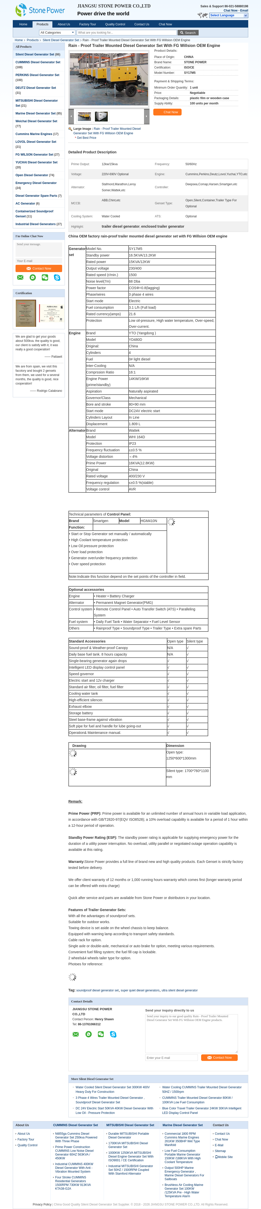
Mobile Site (224, 1157)
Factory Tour (87, 24)
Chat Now (230, 10)
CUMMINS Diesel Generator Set (38, 62)
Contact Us (142, 24)
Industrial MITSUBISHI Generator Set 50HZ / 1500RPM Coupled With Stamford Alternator (130, 1169)
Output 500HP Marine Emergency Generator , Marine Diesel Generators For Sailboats (184, 1173)
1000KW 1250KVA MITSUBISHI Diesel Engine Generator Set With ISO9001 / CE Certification (131, 1156)
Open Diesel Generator (32, 175)
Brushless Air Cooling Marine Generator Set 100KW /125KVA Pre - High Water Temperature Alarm (184, 1190)
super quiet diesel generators (140, 990)
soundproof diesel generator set (97, 990)
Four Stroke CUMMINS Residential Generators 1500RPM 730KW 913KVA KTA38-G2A (73, 1183)
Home (23, 24)
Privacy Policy (42, 1204)
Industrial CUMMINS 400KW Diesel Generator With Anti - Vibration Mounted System (74, 1167)
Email (244, 10)
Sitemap (220, 1151)
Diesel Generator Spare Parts (36, 196)
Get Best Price (86, 138)
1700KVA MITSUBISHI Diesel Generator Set (128, 1145)
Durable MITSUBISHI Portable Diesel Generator (128, 1135)
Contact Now (39, 268)
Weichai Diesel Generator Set (36, 121)
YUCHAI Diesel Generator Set (36, 162)
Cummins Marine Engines (34, 134)
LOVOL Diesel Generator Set (36, 142)
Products (42, 24)
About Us (64, 24)
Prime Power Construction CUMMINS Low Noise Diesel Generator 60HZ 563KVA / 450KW (74, 1152)
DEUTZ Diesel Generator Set (36, 88)
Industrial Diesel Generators (36, 224)
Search (190, 33)
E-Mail (219, 1145)
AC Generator (25, 203)
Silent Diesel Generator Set (61, 40)
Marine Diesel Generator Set (36, 113)
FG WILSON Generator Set (34, 154)
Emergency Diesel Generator (36, 183)
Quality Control (115, 24)
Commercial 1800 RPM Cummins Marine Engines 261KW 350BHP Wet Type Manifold (182, 1139)
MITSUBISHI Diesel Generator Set (130, 1125)
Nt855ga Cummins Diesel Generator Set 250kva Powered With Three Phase (76, 1137)
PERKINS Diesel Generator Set (37, 75)
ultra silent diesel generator (180, 990)
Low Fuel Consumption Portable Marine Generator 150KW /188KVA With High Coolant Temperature (183, 1156)
